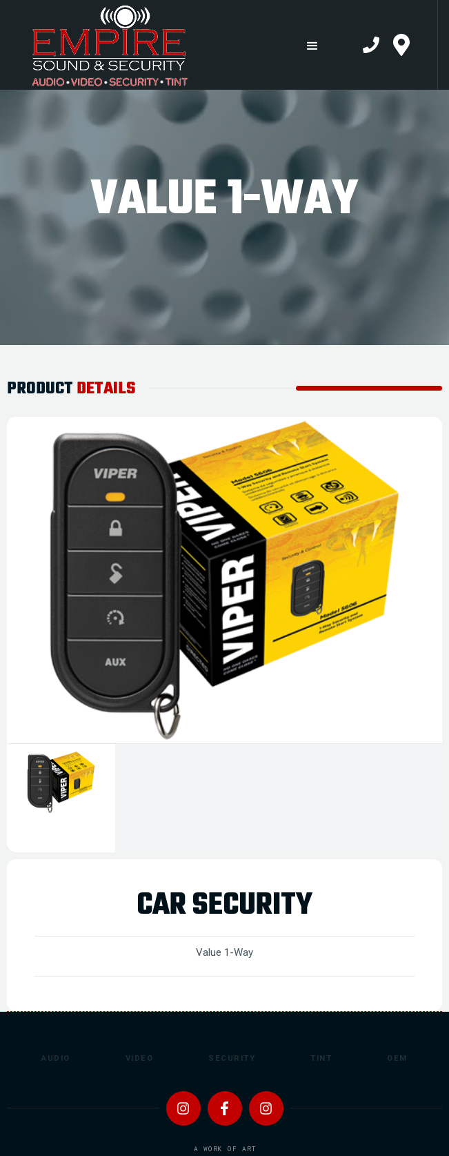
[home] (143, 45)
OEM (397, 1058)
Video (140, 1058)
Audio (55, 1058)
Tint (321, 1058)
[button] (312, 46)
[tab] (61, 798)
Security (231, 1058)
